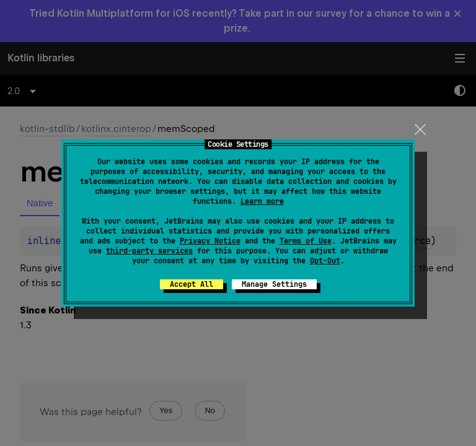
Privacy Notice (210, 241)
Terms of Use (306, 241)
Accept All (191, 284)
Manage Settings (274, 284)
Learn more (262, 201)
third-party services (149, 251)
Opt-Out (325, 261)
